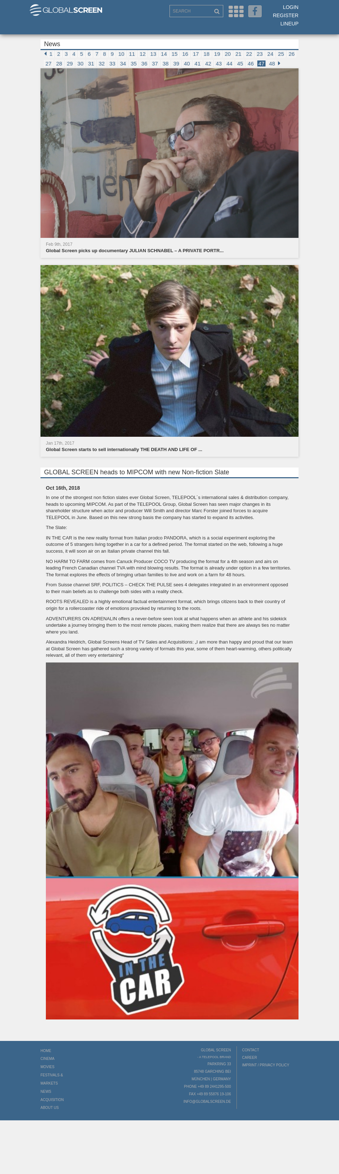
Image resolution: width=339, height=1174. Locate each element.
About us (49, 1108)
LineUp (289, 23)
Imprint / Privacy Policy (266, 1065)
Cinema (47, 1059)
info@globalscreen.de (207, 1102)
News (45, 1092)
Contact (250, 1050)
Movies (47, 1067)
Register (286, 15)
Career (249, 1058)
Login (291, 7)
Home (45, 1051)
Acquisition (52, 1100)
